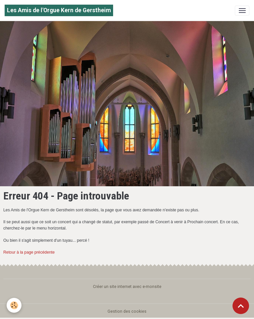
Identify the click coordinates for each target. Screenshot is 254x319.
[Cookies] (14, 305)
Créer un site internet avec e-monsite (127, 286)
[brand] (59, 10)
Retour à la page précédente (29, 252)
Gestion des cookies (127, 311)
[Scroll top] (241, 306)
